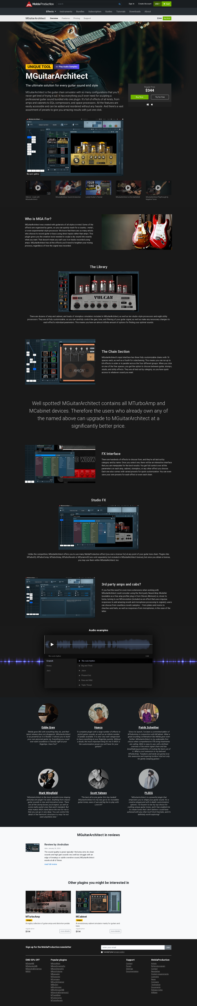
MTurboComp (56, 998)
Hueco (98, 727)
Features (66, 18)
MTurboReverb (57, 1000)
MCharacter (55, 977)
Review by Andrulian (56, 844)
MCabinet (81, 916)
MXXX (28, 971)
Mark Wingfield (48, 792)
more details (65, 931)
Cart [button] (166, 4)
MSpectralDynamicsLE (60, 993)
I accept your (114, 952)
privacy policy (119, 952)
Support (87, 18)
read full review (50, 864)
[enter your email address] (133, 947)
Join (168, 947)
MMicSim (54, 985)
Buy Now (167, 18)
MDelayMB (30, 964)
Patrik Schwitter (149, 727)
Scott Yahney (98, 792)
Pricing (76, 18)
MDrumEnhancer (57, 982)
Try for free (160, 97)
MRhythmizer (56, 987)
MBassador (55, 974)
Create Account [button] (144, 4)
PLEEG (149, 792)
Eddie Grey (48, 727)
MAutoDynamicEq (58, 966)
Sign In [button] (131, 4)
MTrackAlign (56, 995)
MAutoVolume (56, 971)
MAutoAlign (55, 964)
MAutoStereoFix (57, 969)
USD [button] (157, 4)
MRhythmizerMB (57, 990)
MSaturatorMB (31, 966)
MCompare (55, 979)
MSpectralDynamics (34, 969)
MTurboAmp (33, 916)
